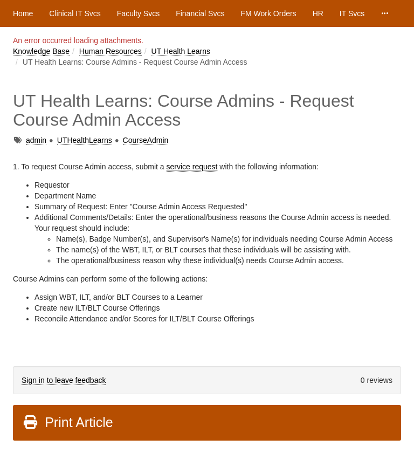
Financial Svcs (200, 13)
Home (23, 13)
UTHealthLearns (84, 140)
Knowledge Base (41, 51)
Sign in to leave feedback (64, 380)
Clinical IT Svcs (74, 13)
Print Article (67, 422)
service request (192, 166)
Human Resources (110, 51)
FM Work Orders (268, 13)
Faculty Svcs (138, 13)
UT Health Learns (180, 51)
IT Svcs (352, 13)
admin (36, 140)
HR (318, 13)
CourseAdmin (146, 140)
